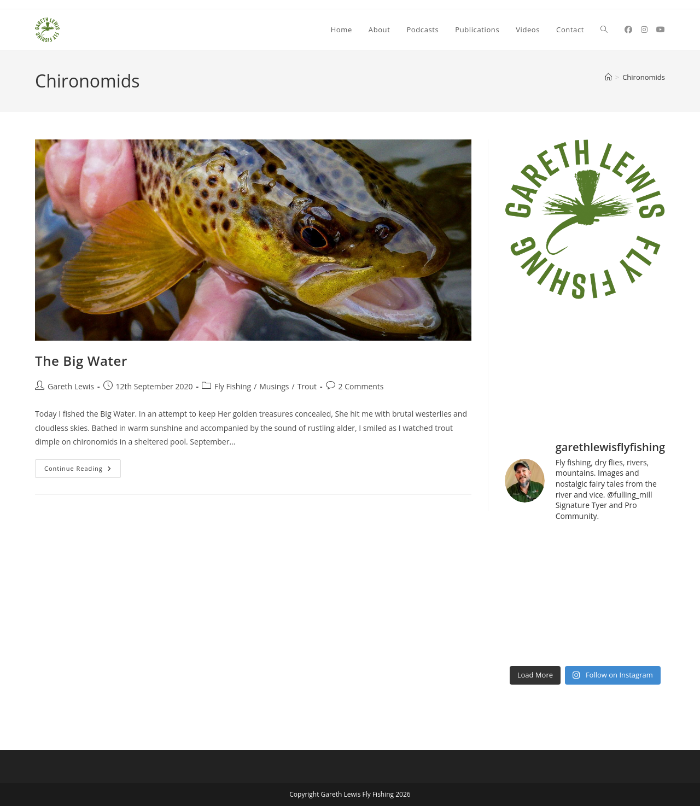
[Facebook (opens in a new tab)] (628, 29)
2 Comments (361, 386)
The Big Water (81, 361)
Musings (274, 386)
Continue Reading (82, 470)
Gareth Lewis (71, 386)
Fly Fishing (232, 386)
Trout (307, 386)
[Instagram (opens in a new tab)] (644, 29)
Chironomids (643, 77)
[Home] (608, 77)
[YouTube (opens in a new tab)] (660, 29)
